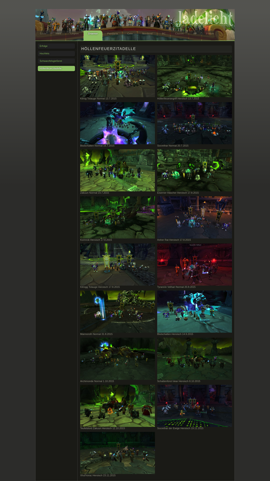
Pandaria (112, 33)
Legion (74, 33)
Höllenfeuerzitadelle (51, 68)
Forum (210, 33)
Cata (130, 33)
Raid (58, 33)
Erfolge (44, 46)
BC (164, 33)
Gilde (43, 33)
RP (195, 33)
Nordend (147, 33)
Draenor (93, 33)
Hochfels (44, 53)
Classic (179, 33)
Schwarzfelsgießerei (51, 61)
